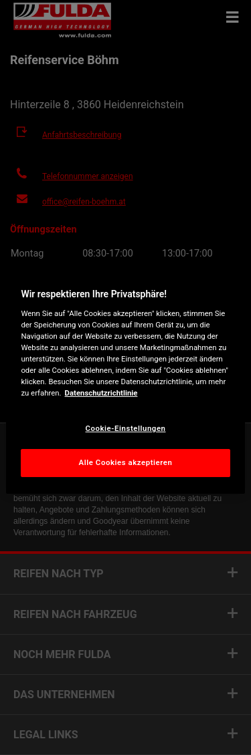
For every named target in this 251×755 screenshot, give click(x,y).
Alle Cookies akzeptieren (126, 462)
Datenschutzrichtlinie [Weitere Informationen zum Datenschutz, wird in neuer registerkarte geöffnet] (101, 393)
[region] (125, 377)
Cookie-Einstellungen (125, 428)
